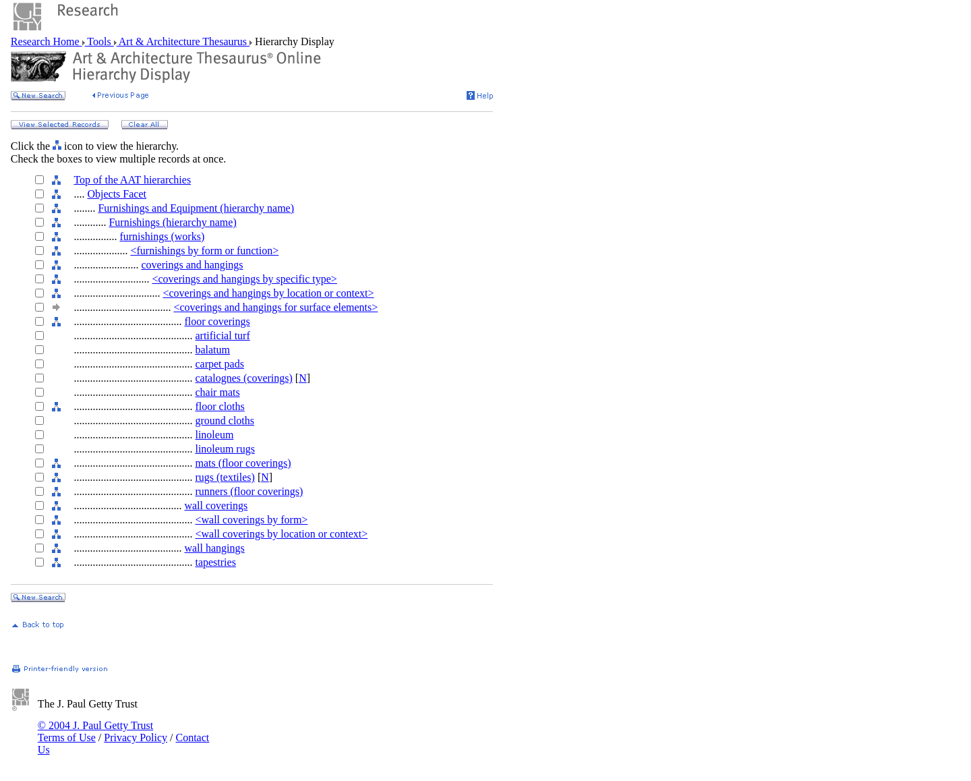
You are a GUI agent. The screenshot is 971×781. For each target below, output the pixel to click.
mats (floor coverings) (243, 463)
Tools (99, 41)
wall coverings (215, 505)
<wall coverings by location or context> (281, 534)
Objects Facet (116, 194)
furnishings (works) (161, 236)
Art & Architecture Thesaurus (183, 41)
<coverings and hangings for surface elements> (275, 307)
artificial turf (222, 335)
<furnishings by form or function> (204, 250)
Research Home (46, 41)
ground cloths (224, 420)
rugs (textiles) (224, 477)
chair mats (217, 392)
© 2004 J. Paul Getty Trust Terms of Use (95, 731)
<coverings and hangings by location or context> (268, 293)
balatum (212, 349)
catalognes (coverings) (243, 378)
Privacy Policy (135, 737)
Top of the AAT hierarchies (132, 179)
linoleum (214, 434)
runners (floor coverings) (249, 491)
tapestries (215, 562)
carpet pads (219, 364)
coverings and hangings (192, 264)
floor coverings (216, 321)
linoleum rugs (224, 449)
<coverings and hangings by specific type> (244, 279)
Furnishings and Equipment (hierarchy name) (196, 208)
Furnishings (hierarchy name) (172, 222)
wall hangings (214, 548)
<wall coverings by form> (251, 519)
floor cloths (219, 406)
